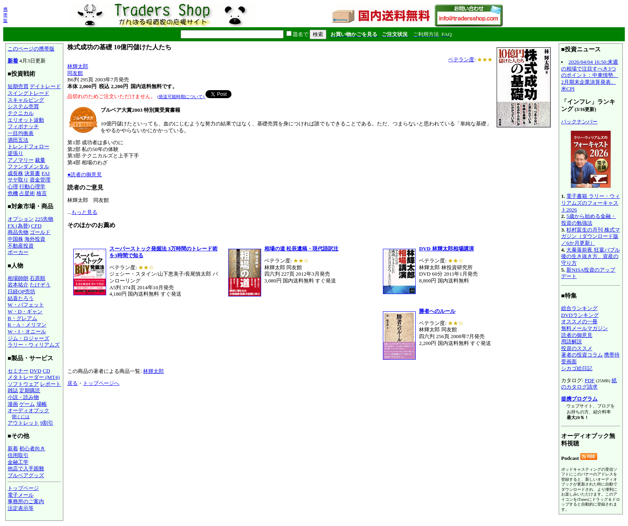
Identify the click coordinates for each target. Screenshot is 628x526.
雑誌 (13, 390)
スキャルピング (26, 100)
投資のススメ (576, 348)
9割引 (46, 423)
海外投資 (34, 239)
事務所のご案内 (26, 501)
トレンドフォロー (28, 146)
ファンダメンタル (28, 166)
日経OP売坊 (21, 291)
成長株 (15, 173)
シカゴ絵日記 (576, 368)
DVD (35, 371)
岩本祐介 (18, 285)
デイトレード (45, 86)
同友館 (75, 73)
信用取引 (18, 455)
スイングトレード (28, 93)
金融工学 (18, 462)
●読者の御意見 (84, 174)
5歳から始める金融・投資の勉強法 (588, 219)
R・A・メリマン (27, 325)
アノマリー (21, 160)
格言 (41, 193)
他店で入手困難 (26, 469)
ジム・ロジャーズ (28, 338)
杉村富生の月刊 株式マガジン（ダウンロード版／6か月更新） (590, 236)
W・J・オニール (27, 331)
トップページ (23, 488)
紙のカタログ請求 (589, 383)
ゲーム (27, 404)
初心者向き (32, 448)
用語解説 (571, 342)
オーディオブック (28, 410)
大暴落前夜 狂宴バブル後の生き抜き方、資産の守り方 (590, 256)
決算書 (32, 173)
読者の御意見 (576, 335)
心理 (13, 186)
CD (46, 371)
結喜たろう (21, 298)
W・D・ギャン (25, 311)
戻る (72, 383)
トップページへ (101, 383)
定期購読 (29, 390)
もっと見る (84, 212)
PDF (589, 380)
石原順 (37, 278)
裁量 (40, 160)
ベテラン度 (461, 59)
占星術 (27, 193)
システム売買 (23, 106)
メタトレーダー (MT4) (34, 377)
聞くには (21, 416)
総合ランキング (579, 308)
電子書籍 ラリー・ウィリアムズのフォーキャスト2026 (590, 202)
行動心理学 (32, 186)
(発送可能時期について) (181, 96)
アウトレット (23, 423)
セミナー (18, 371)
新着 (13, 61)
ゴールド (40, 232)
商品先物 (18, 232)
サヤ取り (18, 180)
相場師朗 (18, 278)
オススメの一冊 (579, 321)
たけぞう (40, 285)
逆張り (15, 153)
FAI (46, 173)
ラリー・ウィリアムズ (34, 345)
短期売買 (18, 86)
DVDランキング (580, 315)
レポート (50, 384)
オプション (21, 219)
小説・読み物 (23, 397)
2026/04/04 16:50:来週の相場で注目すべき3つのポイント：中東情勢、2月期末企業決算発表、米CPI (589, 75)
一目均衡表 (21, 133)
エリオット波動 (26, 120)
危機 (13, 193)
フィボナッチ (23, 126)
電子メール (21, 495)
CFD (36, 226)
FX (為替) (19, 226)
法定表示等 (21, 508)
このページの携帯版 (31, 49)
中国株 (15, 239)
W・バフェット (26, 305)
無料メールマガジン (584, 328)
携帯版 (5, 15)
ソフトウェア (23, 384)
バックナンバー (579, 122)
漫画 (13, 404)
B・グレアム (22, 318)
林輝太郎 (77, 66)
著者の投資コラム (582, 355)
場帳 (41, 404)
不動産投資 (21, 246)
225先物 (44, 219)
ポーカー (18, 252)
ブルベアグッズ (26, 475)
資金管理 (40, 180)
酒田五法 (18, 140)
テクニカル (21, 113)
